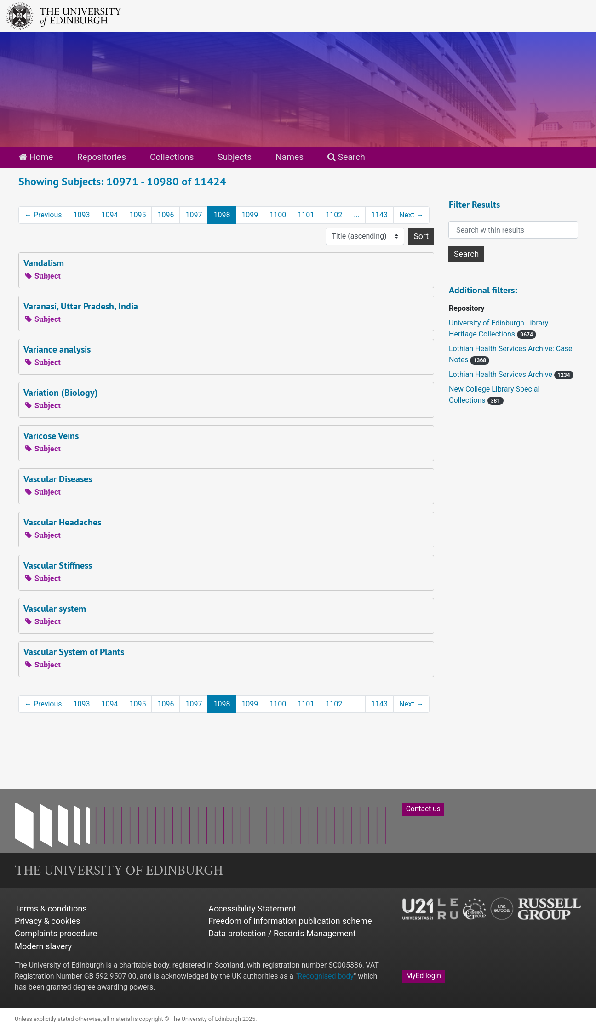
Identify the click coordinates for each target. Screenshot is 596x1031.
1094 (110, 215)
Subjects (235, 157)
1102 (334, 215)
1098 (221, 215)
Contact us (423, 809)
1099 (249, 215)
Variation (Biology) (60, 393)
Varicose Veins (51, 436)
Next (411, 215)
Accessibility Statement (252, 908)
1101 (306, 215)
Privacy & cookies (47, 921)
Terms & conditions (51, 908)
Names (289, 157)
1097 (193, 215)
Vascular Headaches (62, 522)
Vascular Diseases (57, 479)
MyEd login (423, 976)
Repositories (101, 157)
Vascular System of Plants (73, 652)
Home (36, 157)
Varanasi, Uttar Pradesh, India (80, 306)
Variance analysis (57, 349)
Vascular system (54, 609)
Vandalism (43, 263)
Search (346, 157)
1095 (138, 215)
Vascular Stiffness (57, 565)
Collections (172, 157)
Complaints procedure (56, 933)
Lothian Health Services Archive (501, 374)
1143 (379, 215)
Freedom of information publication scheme (290, 921)
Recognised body (326, 976)
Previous (43, 215)
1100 (277, 215)
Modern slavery (43, 946)
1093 (82, 215)
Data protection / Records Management (281, 933)
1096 (165, 215)
